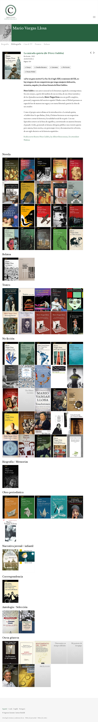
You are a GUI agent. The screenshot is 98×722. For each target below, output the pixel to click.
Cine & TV (28, 44)
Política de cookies (42, 718)
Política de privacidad (30, 718)
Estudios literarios (41, 67)
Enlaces (47, 44)
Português (22, 709)
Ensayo (28, 67)
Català (10, 709)
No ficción (66, 67)
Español (4, 709)
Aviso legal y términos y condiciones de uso (13, 718)
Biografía (5, 44)
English (15, 709)
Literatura (55, 67)
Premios (38, 44)
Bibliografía (16, 44)
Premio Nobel (30, 72)
